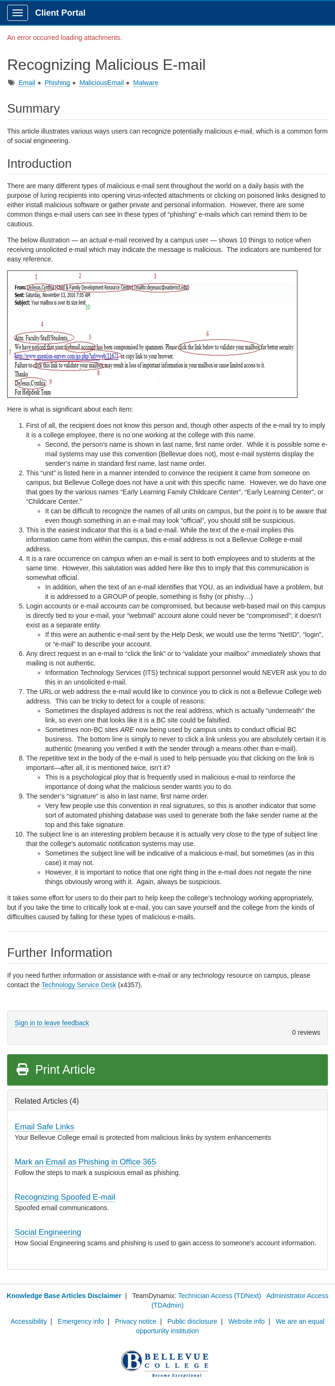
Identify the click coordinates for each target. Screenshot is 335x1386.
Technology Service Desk (78, 985)
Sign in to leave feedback (52, 1023)
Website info (246, 1321)
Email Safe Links (44, 1126)
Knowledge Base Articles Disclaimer (64, 1295)
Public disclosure (192, 1321)
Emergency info (81, 1321)
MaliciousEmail (101, 83)
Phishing (57, 83)
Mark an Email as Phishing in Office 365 (85, 1161)
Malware (145, 83)
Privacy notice (135, 1321)
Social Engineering (48, 1232)
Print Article (55, 1069)
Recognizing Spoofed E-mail (65, 1197)
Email (27, 83)
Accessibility (28, 1321)
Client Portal (60, 13)
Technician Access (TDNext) (219, 1295)
